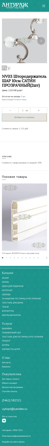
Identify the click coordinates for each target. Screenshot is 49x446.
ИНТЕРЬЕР (7, 290)
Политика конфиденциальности (16, 436)
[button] (3, 258)
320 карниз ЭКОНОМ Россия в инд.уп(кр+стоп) (20, 253)
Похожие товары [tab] (14, 177)
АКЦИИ (5, 278)
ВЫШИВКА (7, 328)
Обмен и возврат (9, 383)
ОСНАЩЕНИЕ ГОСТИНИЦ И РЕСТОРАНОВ (21, 298)
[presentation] (41, 41)
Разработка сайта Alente (13, 441)
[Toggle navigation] (43, 6)
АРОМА (5, 282)
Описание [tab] (7, 156)
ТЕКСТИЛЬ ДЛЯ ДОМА (12, 302)
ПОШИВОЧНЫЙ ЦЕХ (11, 332)
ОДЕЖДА (6, 294)
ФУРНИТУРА (8, 311)
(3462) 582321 (11, 400)
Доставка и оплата (10, 379)
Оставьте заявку (20, 99)
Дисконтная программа (12, 387)
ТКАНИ (5, 306)
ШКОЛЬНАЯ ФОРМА (11, 315)
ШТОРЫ (5, 345)
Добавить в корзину (24, 117)
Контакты (6, 362)
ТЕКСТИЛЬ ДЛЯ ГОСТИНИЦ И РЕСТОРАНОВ (22, 336)
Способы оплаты (9, 391)
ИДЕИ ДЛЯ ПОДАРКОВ (12, 286)
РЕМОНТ (6, 341)
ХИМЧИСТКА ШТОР (11, 349)
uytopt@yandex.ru (14, 409)
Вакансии (6, 366)
